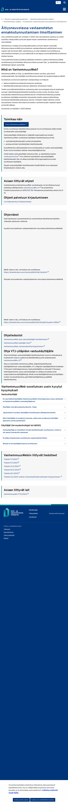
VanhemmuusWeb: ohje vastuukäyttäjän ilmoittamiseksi (26, 339)
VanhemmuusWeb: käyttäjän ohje (17, 343)
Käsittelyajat (33, 510)
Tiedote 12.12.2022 (12, 466)
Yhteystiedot (33, 513)
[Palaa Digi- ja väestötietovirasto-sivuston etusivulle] (15, 9)
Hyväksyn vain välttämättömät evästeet (42, 800)
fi (1, 19)
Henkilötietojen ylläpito (12, 22)
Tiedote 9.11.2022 (11, 463)
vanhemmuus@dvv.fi (32, 188)
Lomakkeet (33, 517)
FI (57, 2)
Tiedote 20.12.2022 (12, 470)
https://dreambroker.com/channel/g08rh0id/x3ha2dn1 (26, 272)
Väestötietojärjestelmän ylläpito (42, 19)
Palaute (6, 538)
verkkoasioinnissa (11, 156)
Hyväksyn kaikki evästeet (21, 800)
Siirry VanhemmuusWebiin (17, 124)
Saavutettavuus (8, 532)
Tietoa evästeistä (9, 535)
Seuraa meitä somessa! (56, 513)
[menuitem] (58, 2)
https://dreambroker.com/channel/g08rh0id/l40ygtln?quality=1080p (32, 322)
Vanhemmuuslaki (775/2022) (16, 494)
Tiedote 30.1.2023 (12, 473)
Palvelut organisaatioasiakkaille (16, 19)
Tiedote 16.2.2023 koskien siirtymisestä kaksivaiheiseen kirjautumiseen (33, 477)
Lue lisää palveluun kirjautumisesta (17, 201)
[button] (34, 400)
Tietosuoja (7, 529)
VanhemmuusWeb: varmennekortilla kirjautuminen (24, 346)
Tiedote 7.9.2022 (11, 459)
